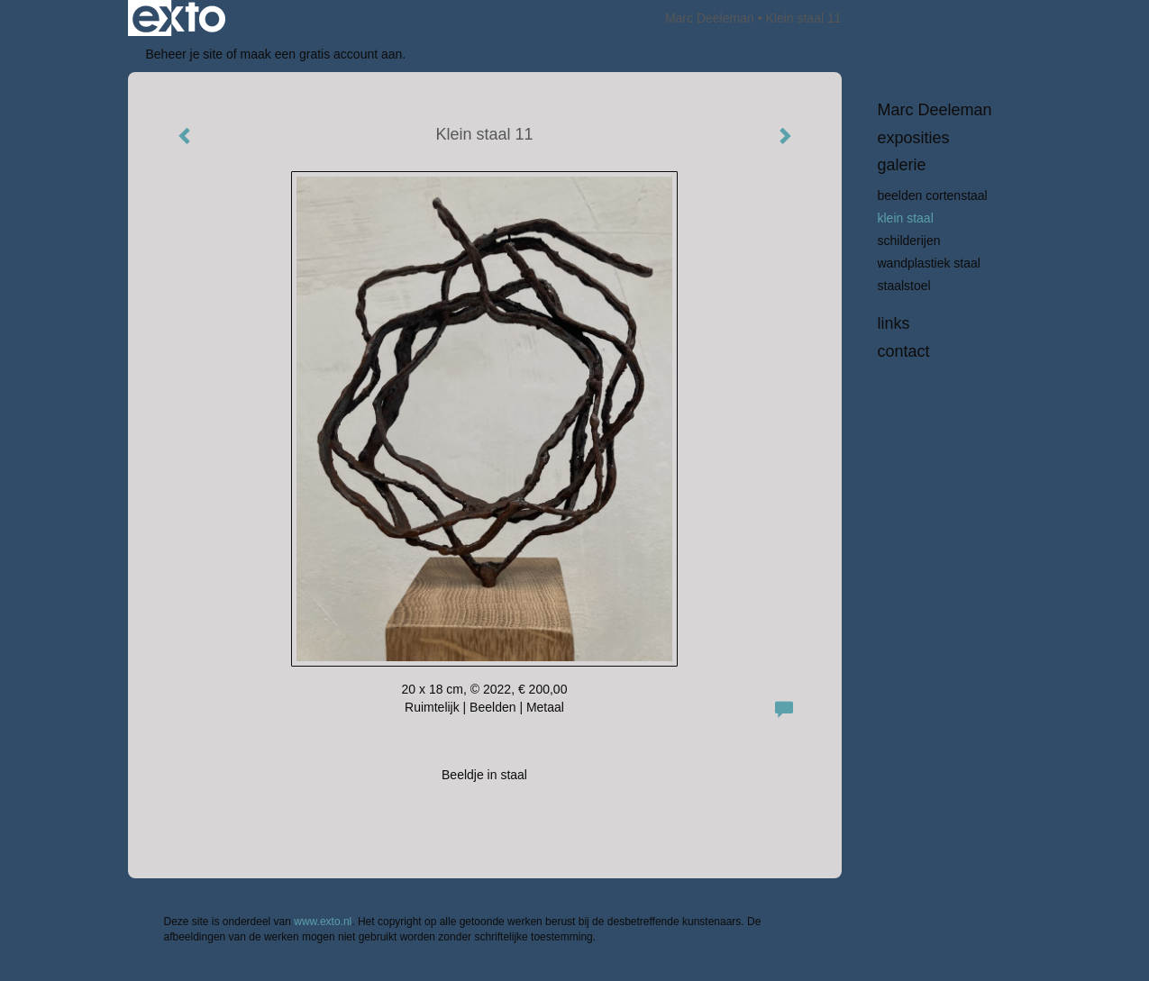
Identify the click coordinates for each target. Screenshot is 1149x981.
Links (894, 323)
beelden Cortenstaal (933, 195)
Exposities (914, 138)
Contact (904, 351)
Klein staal (906, 218)
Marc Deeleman (709, 18)
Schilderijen (909, 240)
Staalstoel (904, 285)
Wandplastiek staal (929, 263)
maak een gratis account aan (322, 54)
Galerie (902, 165)
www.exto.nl (322, 921)
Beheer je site (184, 54)
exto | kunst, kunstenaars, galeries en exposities (179, 18)
